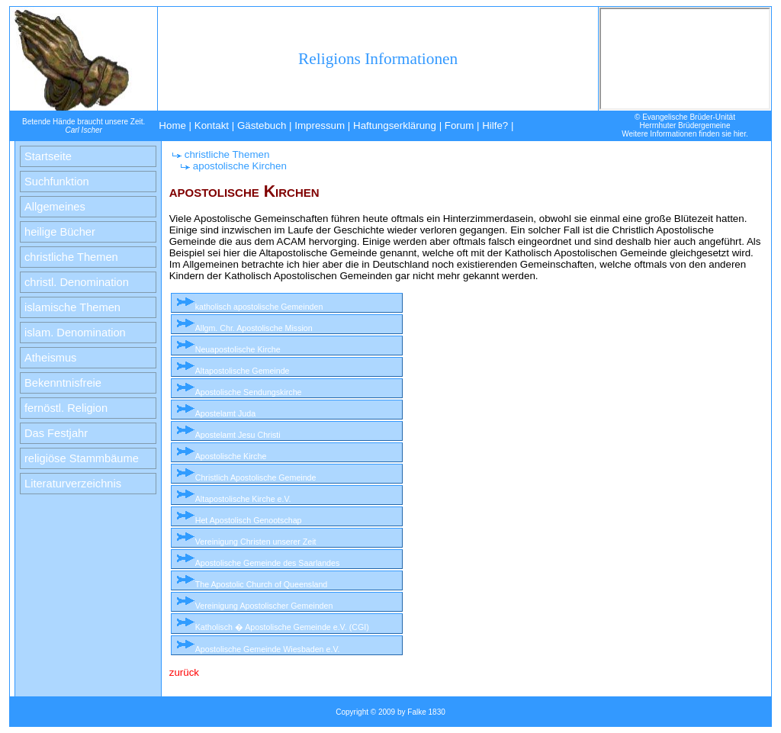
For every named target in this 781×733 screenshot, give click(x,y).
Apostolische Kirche (231, 456)
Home (172, 125)
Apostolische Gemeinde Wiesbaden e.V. (267, 649)
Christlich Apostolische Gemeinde (256, 477)
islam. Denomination (75, 332)
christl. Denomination (76, 282)
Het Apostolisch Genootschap (248, 520)
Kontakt (211, 125)
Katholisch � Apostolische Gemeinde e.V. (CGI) (282, 627)
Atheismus (50, 358)
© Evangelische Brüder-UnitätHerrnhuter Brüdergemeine (685, 121)
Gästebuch (261, 125)
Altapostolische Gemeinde (242, 370)
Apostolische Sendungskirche (248, 392)
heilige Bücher (59, 232)
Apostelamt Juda (225, 413)
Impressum (319, 125)
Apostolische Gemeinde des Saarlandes (267, 562)
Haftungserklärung (394, 125)
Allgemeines (54, 207)
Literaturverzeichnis (72, 483)
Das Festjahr (56, 433)
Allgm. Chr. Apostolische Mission (254, 328)
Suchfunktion (56, 181)
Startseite (48, 156)
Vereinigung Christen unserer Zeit (256, 541)
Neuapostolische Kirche (238, 349)
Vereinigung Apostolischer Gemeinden (264, 605)
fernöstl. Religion (66, 408)
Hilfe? (495, 125)
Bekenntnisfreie (62, 383)
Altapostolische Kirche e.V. (243, 498)
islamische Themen (72, 307)
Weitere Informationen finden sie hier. (684, 134)
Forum (459, 125)
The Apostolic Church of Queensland (261, 584)
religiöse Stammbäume (81, 458)
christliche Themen (71, 257)
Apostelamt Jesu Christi (238, 434)
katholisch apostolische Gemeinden (259, 306)
